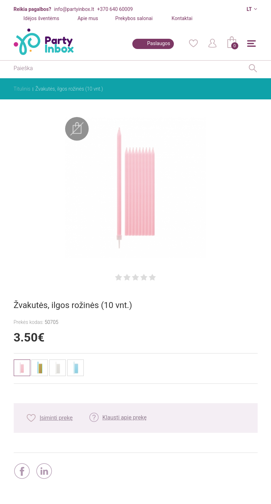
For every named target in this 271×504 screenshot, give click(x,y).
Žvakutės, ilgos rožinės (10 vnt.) (69, 89)
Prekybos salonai (134, 18)
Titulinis (22, 89)
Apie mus (87, 18)
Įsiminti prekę (56, 418)
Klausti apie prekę (124, 417)
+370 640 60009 (115, 9)
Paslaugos (158, 43)
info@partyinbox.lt (74, 9)
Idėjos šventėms (41, 18)
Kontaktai (182, 18)
